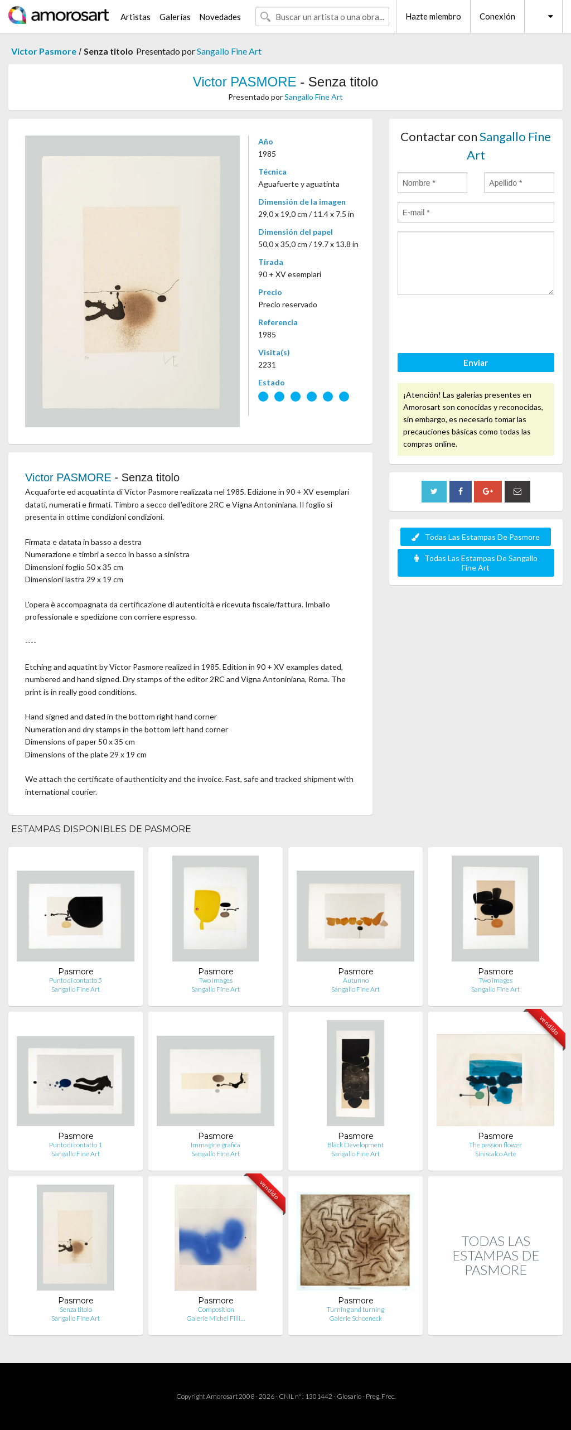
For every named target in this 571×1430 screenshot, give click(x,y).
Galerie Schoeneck (355, 1318)
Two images (216, 980)
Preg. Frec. (380, 1396)
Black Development (355, 1145)
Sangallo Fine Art (229, 51)
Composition (215, 1309)
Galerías (175, 17)
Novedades (220, 17)
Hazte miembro (433, 16)
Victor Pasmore (43, 51)
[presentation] (482, 325)
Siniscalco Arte (495, 1153)
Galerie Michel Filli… (215, 1318)
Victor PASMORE (245, 81)
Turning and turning (355, 1309)
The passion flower (495, 1145)
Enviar (475, 363)
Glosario (349, 1396)
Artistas (135, 17)
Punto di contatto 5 (75, 980)
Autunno (356, 980)
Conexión (497, 16)
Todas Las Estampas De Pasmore (476, 537)
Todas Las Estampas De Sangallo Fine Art (476, 562)
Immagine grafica (215, 1145)
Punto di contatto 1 (75, 1145)
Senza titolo (76, 1309)
